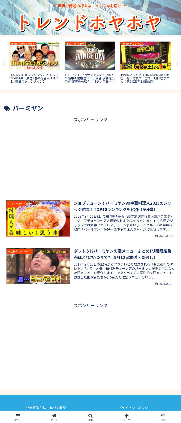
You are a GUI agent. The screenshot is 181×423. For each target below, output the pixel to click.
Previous (3, 63)
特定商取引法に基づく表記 (46, 407)
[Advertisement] (90, 156)
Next (177, 63)
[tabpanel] (34, 62)
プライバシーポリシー (134, 407)
